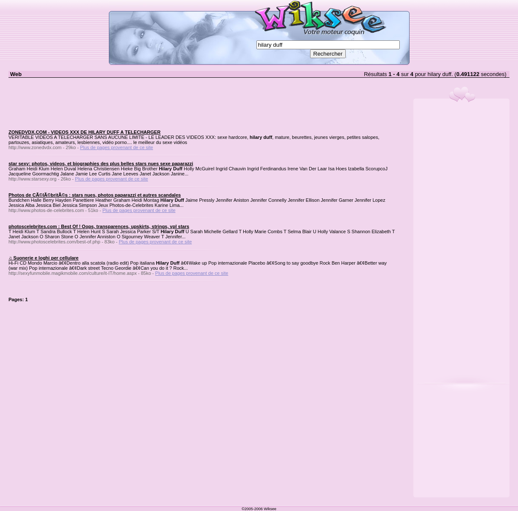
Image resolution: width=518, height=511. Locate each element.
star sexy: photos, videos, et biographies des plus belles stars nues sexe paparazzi (101, 163)
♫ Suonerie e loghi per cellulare (44, 257)
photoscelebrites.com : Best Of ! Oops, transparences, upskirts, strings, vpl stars (99, 226)
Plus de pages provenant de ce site (116, 147)
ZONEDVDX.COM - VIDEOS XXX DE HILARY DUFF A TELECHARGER (84, 132)
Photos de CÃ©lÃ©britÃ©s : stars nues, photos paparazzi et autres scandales (95, 195)
